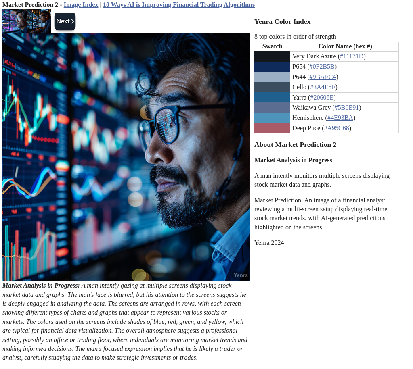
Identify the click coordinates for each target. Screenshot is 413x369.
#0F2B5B (322, 66)
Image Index (81, 4)
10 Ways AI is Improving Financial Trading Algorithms (179, 4)
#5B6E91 (347, 107)
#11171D (351, 56)
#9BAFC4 (323, 76)
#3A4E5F (322, 86)
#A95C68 (336, 128)
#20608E (321, 97)
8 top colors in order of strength (295, 36)
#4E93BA (340, 117)
